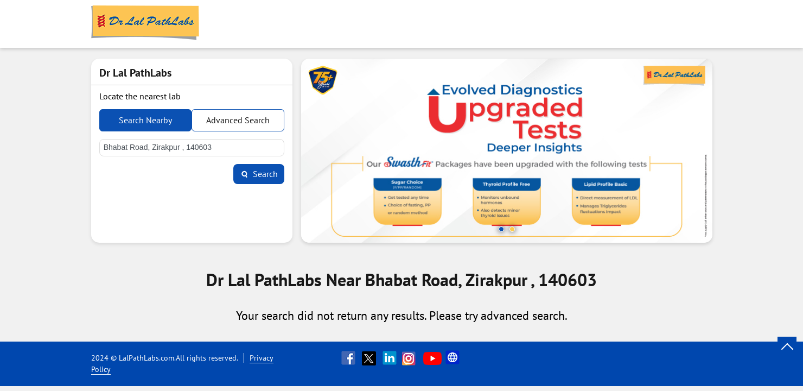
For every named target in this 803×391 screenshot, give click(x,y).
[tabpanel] (506, 151)
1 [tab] (501, 229)
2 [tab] (512, 229)
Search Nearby (145, 120)
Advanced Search (238, 120)
